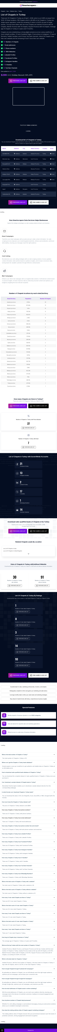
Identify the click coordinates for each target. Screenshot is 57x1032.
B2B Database (33, 999)
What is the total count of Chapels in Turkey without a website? (19, 835)
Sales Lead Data (5, 1008)
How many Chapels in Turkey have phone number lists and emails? (20, 771)
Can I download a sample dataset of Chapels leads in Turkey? (19, 728)
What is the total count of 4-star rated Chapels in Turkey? (17, 851)
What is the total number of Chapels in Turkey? (15, 700)
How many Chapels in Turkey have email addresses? (16, 763)
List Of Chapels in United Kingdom (13, 523)
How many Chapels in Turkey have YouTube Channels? (17, 811)
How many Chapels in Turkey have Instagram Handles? (17, 795)
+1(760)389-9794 (35, 1006)
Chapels (3, 11)
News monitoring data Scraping (9, 1015)
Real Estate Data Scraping (8, 1006)
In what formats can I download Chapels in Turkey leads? (17, 737)
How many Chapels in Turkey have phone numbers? (16, 755)
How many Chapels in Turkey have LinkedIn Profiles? (16, 779)
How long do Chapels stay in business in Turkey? (15, 883)
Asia (8, 11)
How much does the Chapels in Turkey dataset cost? (16, 747)
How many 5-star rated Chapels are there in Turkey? (16, 843)
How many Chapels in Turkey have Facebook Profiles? (17, 787)
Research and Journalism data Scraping (11, 1020)
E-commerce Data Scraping (8, 1011)
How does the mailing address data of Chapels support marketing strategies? (23, 955)
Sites (30, 987)
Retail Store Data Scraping (8, 1018)
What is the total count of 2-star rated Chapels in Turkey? (17, 867)
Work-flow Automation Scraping (9, 1022)
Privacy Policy (33, 995)
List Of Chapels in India (10, 521)
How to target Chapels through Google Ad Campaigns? (17, 924)
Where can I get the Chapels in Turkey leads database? (17, 708)
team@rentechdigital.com (37, 1009)
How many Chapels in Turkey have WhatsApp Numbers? (17, 819)
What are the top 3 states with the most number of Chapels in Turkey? (21, 891)
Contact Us (35, 1)
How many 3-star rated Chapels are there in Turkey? (16, 859)
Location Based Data (35, 997)
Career (31, 983)
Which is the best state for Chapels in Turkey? (14, 904)
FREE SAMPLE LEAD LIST (38, 81)
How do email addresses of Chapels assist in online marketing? (19, 934)
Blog (30, 985)
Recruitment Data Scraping (8, 1013)
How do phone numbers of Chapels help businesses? (16, 946)
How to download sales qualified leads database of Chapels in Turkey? (21, 718)
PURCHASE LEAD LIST (18, 81)
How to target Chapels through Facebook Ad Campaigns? (17, 914)
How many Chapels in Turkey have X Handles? (15, 803)
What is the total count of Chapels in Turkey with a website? (18, 827)
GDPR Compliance (34, 992)
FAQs (30, 980)
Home (31, 978)
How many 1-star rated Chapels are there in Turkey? (16, 875)
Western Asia (13, 11)
